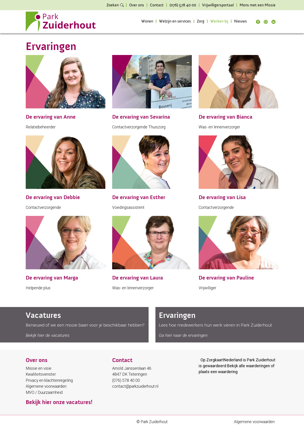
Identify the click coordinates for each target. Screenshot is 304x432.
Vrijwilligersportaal (218, 5)
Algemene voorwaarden (46, 386)
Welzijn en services (175, 21)
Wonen (147, 21)
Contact (157, 5)
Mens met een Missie (258, 5)
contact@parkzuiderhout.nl (135, 386)
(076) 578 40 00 (183, 5)
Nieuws (240, 21)
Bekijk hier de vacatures (47, 335)
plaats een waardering (218, 372)
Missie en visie (38, 368)
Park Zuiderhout (261, 360)
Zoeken (112, 5)
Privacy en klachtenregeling (49, 380)
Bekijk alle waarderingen (248, 366)
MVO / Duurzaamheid (44, 392)
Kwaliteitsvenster (41, 374)
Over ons (136, 5)
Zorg (200, 21)
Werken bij (219, 21)
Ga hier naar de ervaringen (183, 335)
